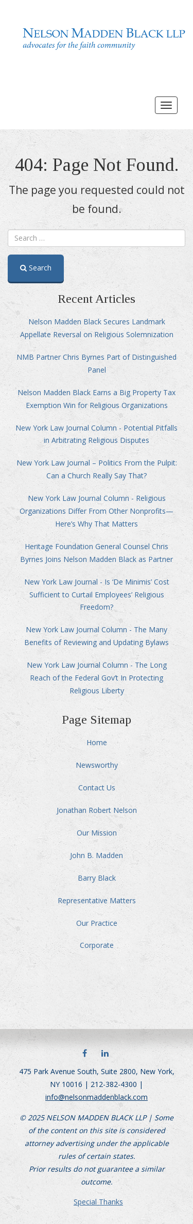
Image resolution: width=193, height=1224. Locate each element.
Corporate (97, 945)
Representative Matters (97, 900)
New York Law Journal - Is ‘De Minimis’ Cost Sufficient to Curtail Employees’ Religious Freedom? (96, 594)
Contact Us (96, 787)
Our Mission (97, 833)
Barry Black (97, 878)
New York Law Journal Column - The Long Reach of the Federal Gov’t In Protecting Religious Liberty (97, 677)
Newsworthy (97, 765)
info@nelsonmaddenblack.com (96, 1097)
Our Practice (96, 923)
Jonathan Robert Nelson (97, 810)
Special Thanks (98, 1202)
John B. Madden (96, 855)
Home (96, 742)
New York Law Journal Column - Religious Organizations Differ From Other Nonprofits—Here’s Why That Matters (96, 511)
